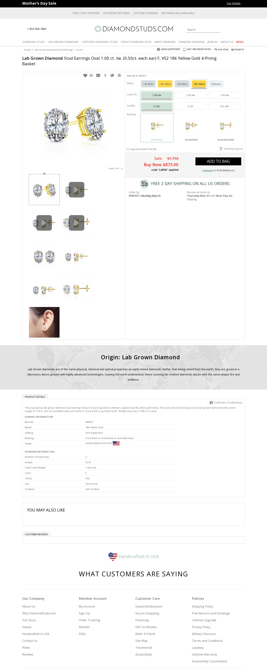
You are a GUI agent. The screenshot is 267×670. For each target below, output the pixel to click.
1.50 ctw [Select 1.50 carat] (224, 91)
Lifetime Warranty (204, 617)
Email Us (237, 49)
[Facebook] (200, 648)
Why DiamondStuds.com (39, 576)
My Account (87, 569)
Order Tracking (89, 583)
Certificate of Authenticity (226, 398)
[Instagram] (182, 648)
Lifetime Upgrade (145, 13)
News (26, 611)
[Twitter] (192, 648)
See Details (236, 3)
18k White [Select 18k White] (182, 80)
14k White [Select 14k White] (148, 80)
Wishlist (84, 590)
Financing (142, 583)
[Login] (225, 29)
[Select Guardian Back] (226, 122)
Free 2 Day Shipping (86, 13)
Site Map (141, 604)
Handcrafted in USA (133, 519)
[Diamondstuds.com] (133, 29)
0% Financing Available (178, 13)
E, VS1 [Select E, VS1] (191, 102)
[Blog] (219, 648)
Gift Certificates (146, 590)
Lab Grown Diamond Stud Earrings (53, 49)
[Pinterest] (209, 648)
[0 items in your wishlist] (233, 29)
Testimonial (143, 611)
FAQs (82, 597)
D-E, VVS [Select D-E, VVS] (224, 102)
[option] (44, 185)
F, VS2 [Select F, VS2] (157, 102)
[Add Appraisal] (128, 145)
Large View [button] (115, 164)
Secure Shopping (147, 576)
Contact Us (29, 604)
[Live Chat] (52, 29)
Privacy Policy (201, 590)
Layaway (198, 611)
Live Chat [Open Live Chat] (221, 49)
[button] (85, 72)
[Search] (203, 30)
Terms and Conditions (207, 604)
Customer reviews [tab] (36, 497)
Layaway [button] (207, 166)
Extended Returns (116, 13)
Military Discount (204, 597)
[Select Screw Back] (191, 122)
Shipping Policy (202, 569)
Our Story (29, 583)
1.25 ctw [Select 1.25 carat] (190, 91)
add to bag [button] (218, 157)
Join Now (148, 647)
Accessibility (143, 617)
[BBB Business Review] (105, 662)
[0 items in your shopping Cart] (242, 29)
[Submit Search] (217, 30)
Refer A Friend (145, 597)
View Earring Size (231, 145)
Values (27, 590)
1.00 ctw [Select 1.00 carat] (156, 91)
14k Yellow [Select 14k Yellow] (165, 80)
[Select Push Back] (157, 122)
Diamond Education (148, 569)
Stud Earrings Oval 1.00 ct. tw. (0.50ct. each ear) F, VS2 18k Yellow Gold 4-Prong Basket (113, 60)
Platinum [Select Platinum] (215, 80)
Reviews (27, 617)
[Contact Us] (61, 29)
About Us (28, 569)
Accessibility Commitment (209, 624)
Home (27, 49)
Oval (79, 49)
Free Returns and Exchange (211, 576)
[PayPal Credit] (163, 662)
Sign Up (84, 576)
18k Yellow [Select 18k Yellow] (199, 80)
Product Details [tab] (35, 393)
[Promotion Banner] (39, 3)
